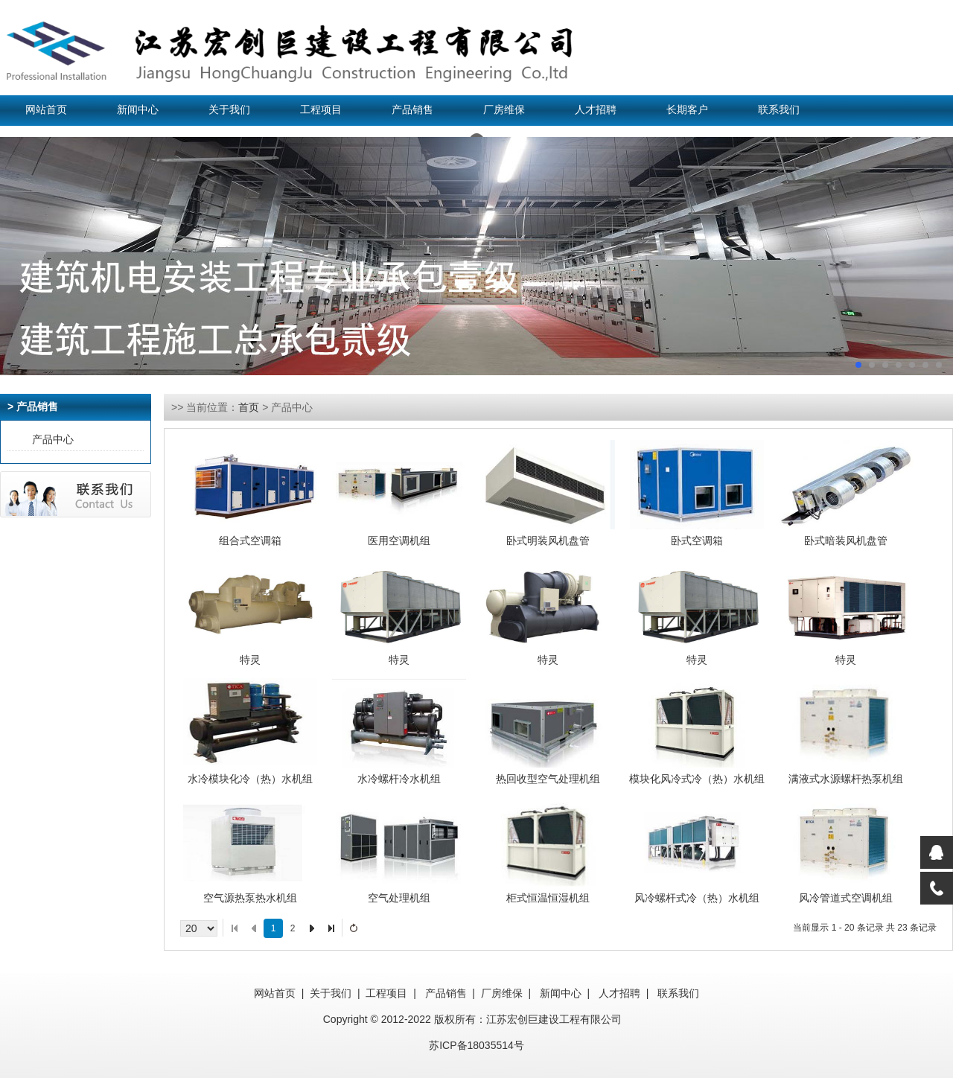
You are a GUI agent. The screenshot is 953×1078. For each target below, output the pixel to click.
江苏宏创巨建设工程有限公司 (554, 1019)
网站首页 (46, 109)
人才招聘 (595, 109)
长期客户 (687, 109)
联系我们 (779, 109)
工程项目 (321, 109)
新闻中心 (138, 109)
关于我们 (229, 109)
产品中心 (53, 439)
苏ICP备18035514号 (476, 1045)
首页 (248, 407)
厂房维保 (504, 109)
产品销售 (412, 109)
